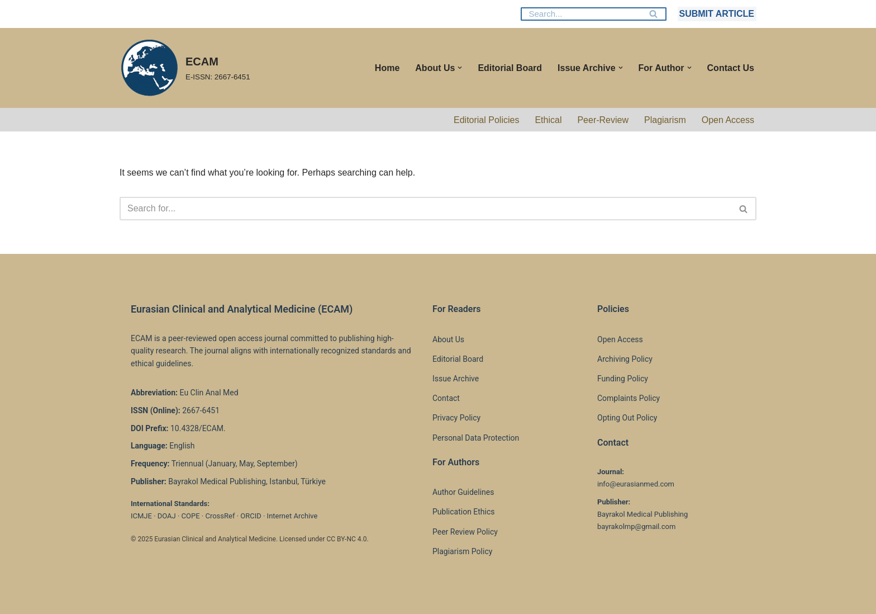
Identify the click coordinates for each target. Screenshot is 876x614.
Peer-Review (603, 120)
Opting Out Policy (627, 417)
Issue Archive (455, 378)
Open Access (728, 120)
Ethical (548, 120)
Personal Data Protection (475, 437)
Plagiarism (665, 120)
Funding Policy (622, 378)
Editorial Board (510, 68)
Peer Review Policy (465, 531)
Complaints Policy (628, 398)
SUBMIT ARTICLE (716, 13)
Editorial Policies (486, 120)
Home (387, 68)
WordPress (219, 599)
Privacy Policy (456, 417)
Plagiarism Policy (462, 551)
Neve (130, 599)
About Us (448, 339)
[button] (460, 67)
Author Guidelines (463, 492)
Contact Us (730, 68)
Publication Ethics (463, 511)
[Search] (581, 14)
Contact (446, 398)
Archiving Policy (625, 359)
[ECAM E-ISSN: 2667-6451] (185, 68)
